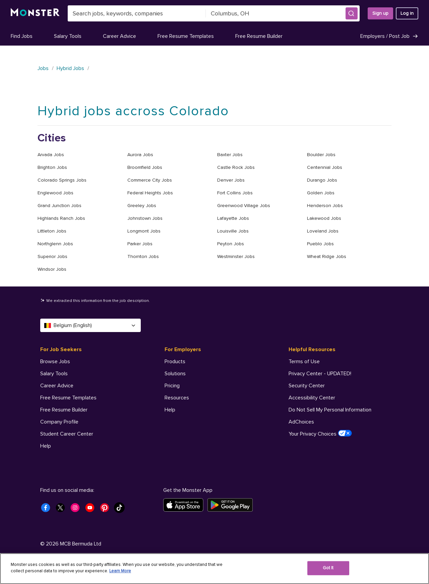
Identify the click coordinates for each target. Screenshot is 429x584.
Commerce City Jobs (149, 180)
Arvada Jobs (51, 154)
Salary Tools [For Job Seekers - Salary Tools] (54, 373)
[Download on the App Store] (185, 505)
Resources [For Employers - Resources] (177, 397)
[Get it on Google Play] (232, 505)
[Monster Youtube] (91, 509)
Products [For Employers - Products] (175, 361)
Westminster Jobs (236, 256)
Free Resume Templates (186, 36)
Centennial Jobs (324, 167)
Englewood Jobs (55, 193)
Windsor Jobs (52, 269)
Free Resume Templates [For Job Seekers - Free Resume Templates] (68, 397)
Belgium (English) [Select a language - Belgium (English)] (90, 325)
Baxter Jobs (230, 154)
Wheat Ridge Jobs (326, 256)
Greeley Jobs (141, 205)
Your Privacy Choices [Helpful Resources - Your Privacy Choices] (320, 433)
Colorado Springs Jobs (62, 180)
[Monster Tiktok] (121, 509)
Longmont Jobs (144, 231)
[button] (352, 13)
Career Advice (119, 36)
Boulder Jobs (321, 154)
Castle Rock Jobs (236, 167)
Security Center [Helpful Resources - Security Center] (307, 385)
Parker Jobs (139, 244)
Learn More (120, 571)
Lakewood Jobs (324, 218)
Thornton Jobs (143, 256)
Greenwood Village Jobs (243, 205)
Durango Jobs (322, 180)
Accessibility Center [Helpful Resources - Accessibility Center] (312, 397)
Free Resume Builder (259, 36)
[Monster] (35, 13)
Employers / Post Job (389, 36)
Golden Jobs (320, 193)
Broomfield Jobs (144, 167)
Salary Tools (67, 36)
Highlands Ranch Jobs (61, 218)
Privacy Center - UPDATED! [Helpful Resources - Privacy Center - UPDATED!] (320, 373)
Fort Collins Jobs (235, 193)
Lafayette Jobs (233, 218)
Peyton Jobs (230, 244)
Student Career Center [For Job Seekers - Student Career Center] (66, 434)
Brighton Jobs (52, 167)
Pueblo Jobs (320, 244)
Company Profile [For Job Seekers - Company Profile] (59, 421)
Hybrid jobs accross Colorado (133, 111)
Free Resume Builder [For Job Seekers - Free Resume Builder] (63, 409)
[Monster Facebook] (47, 509)
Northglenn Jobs (55, 244)
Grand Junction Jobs (59, 205)
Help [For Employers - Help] (170, 409)
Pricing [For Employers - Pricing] (172, 385)
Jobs (43, 68)
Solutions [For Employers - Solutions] (175, 373)
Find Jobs (22, 36)
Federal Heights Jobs (150, 193)
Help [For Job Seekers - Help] (45, 446)
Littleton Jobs (52, 231)
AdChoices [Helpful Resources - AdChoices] (301, 421)
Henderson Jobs (325, 205)
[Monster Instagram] (77, 509)
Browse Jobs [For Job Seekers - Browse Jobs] (55, 361)
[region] (214, 568)
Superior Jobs (52, 256)
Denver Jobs (231, 180)
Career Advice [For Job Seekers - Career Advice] (56, 385)
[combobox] (137, 13)
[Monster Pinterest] (106, 509)
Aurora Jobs (140, 154)
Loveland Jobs (323, 231)
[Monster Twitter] (62, 509)
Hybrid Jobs (70, 68)
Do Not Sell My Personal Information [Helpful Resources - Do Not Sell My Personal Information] (330, 409)
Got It (328, 568)
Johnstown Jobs (145, 218)
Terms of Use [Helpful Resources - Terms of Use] (304, 361)
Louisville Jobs (233, 231)
